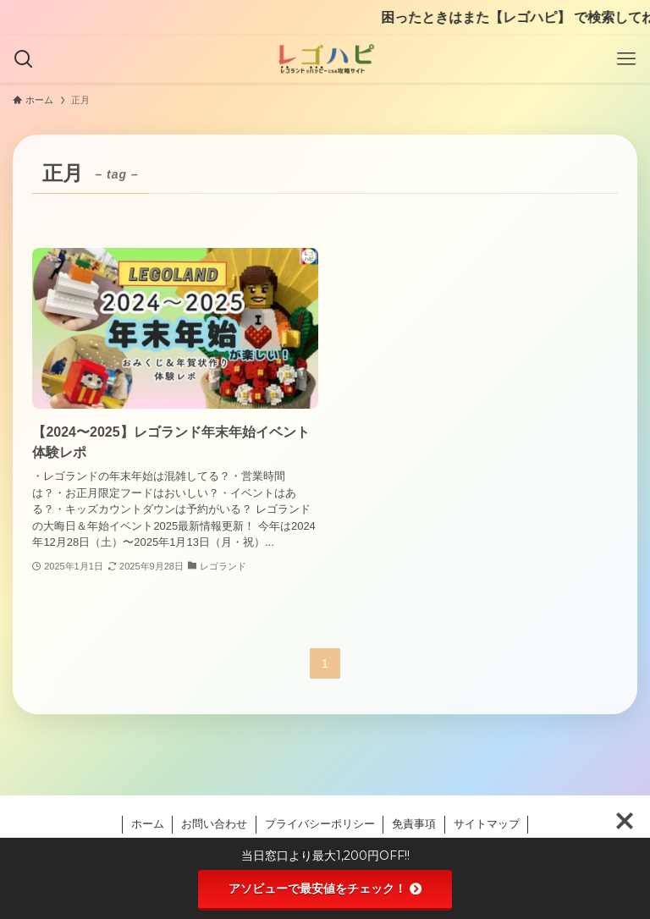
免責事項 (414, 823)
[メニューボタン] (626, 59)
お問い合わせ (214, 823)
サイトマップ (487, 823)
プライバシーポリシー (320, 823)
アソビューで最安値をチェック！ (325, 888)
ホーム (147, 823)
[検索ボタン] (23, 59)
